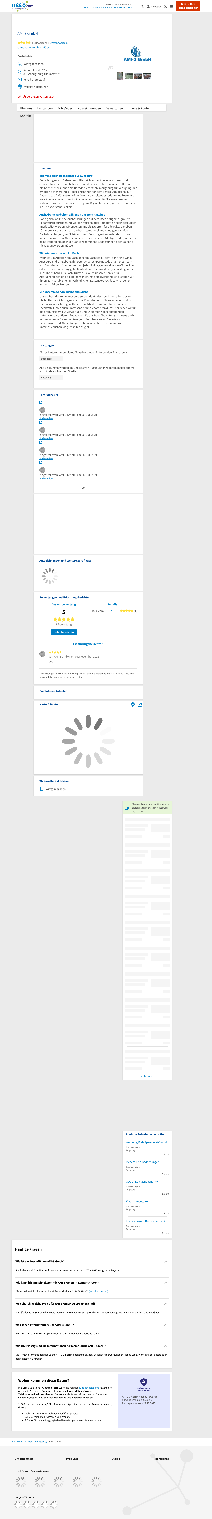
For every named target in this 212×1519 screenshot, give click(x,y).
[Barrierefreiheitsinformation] (167, 6)
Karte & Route (139, 108)
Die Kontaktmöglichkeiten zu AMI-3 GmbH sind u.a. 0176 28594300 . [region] (62, 1291)
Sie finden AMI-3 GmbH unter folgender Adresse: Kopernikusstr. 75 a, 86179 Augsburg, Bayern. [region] (67, 1270)
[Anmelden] (155, 6)
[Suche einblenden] (143, 6)
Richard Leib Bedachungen (142, 1162)
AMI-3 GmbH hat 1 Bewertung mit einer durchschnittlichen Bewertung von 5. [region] (57, 1333)
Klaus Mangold (135, 1201)
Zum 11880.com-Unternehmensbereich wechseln (108, 7)
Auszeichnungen (89, 108)
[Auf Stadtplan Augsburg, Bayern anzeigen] (140, 704)
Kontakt (25, 116)
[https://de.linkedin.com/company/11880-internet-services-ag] (45, 1504)
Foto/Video (65, 108)
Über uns (26, 108)
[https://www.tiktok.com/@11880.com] (36, 1504)
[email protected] (98, 1291)
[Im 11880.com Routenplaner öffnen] (133, 704)
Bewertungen (115, 108)
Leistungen (45, 108)
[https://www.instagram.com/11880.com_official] (27, 1504)
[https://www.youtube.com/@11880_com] (53, 1504)
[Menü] (173, 6)
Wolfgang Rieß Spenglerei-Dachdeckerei (147, 1142)
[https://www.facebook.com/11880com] (18, 1504)
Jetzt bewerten (64, 632)
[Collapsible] (166, 1261)
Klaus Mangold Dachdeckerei (144, 1221)
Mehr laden (147, 1076)
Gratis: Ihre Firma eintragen (188, 6)
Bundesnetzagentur (90, 1387)
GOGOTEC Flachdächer (140, 1181)
